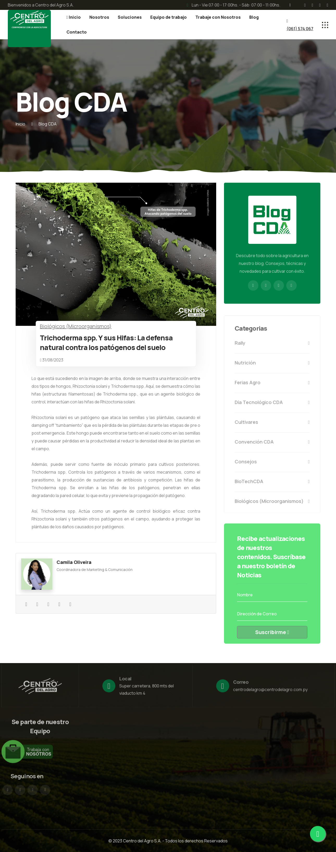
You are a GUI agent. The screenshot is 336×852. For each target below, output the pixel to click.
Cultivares (272, 426)
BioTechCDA (272, 485)
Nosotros (99, 17)
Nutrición (272, 366)
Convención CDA (272, 445)
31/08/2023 (52, 360)
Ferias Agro (272, 386)
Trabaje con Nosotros (218, 17)
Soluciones (130, 17)
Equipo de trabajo (168, 17)
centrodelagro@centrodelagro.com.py (270, 693)
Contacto (76, 32)
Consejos (272, 465)
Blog (254, 17)
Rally (272, 347)
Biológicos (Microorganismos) (75, 326)
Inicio (73, 17)
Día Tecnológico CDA (272, 406)
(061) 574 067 (300, 28)
